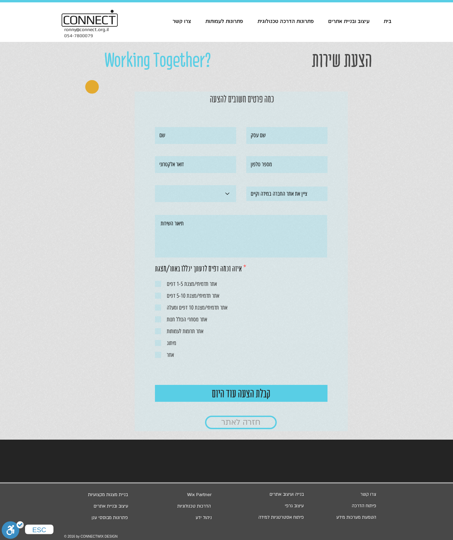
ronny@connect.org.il (86, 29)
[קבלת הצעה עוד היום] (241, 393)
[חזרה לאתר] (241, 422)
